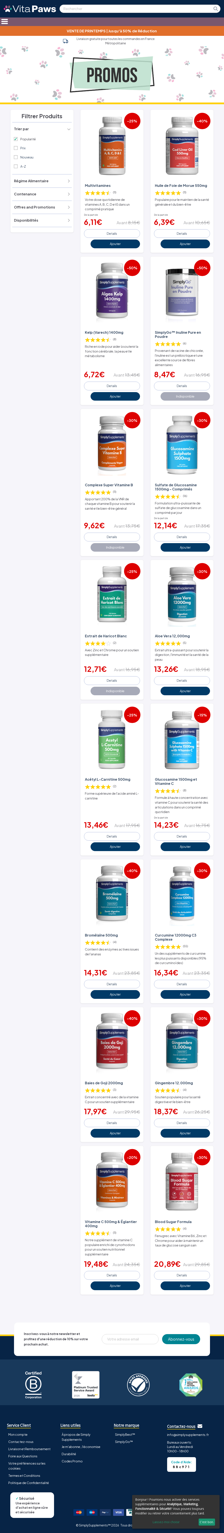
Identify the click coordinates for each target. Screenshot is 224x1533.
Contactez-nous (20, 1442)
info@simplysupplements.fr (188, 1434)
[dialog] (176, 1512)
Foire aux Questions (22, 1456)
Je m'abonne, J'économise (81, 1447)
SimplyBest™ (125, 1434)
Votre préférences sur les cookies (27, 1465)
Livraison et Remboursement (29, 1449)
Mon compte (18, 1434)
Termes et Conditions (24, 1475)
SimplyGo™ (124, 1442)
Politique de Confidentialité (28, 1483)
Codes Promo (72, 1461)
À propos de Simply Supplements (76, 1436)
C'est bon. (207, 1522)
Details (112, 233)
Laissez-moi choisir (166, 1522)
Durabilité (69, 1454)
